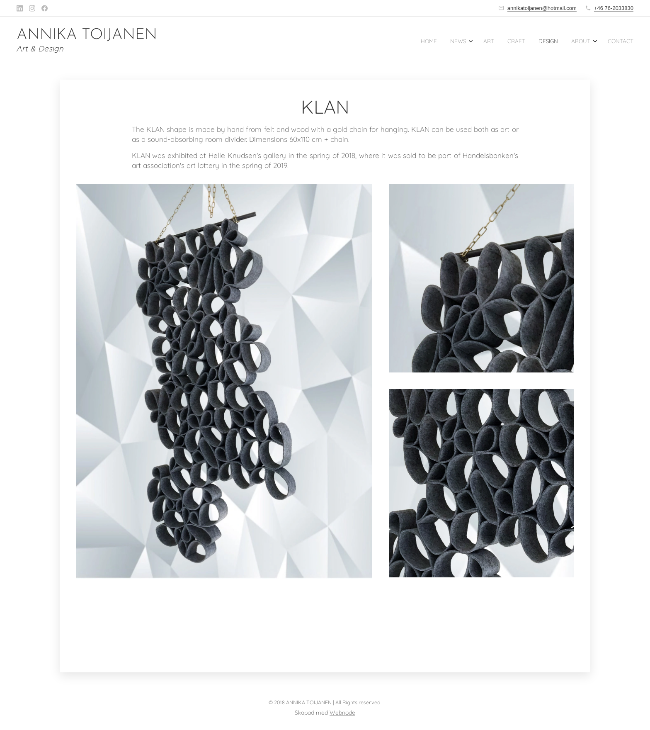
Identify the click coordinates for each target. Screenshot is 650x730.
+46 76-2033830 (613, 8)
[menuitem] (547, 42)
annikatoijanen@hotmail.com (542, 8)
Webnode (342, 712)
